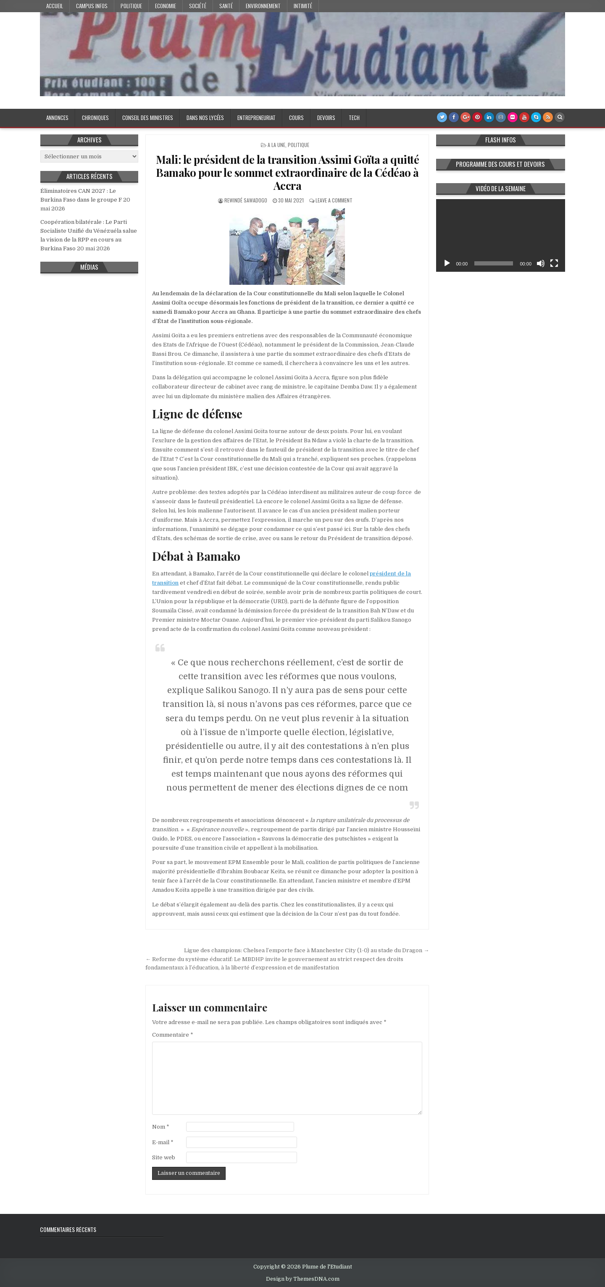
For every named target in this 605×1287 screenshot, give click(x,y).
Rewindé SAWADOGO (245, 200)
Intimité (303, 6)
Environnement (263, 6)
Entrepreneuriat (256, 117)
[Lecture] (447, 263)
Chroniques (95, 117)
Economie (165, 6)
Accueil (54, 6)
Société (197, 6)
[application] (501, 235)
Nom (160, 1127)
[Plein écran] (554, 263)
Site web (163, 1157)
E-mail (163, 1142)
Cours (296, 117)
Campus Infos (92, 6)
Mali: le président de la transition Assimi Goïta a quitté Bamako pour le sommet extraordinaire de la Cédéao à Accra (287, 172)
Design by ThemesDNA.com (302, 1279)
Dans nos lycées (205, 117)
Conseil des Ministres (147, 117)
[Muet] (541, 263)
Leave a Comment (334, 200)
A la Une (276, 144)
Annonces (57, 117)
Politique (131, 6)
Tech (354, 117)
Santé (226, 6)
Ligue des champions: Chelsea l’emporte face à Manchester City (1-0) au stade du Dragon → (306, 950)
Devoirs (326, 117)
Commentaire (172, 1035)
